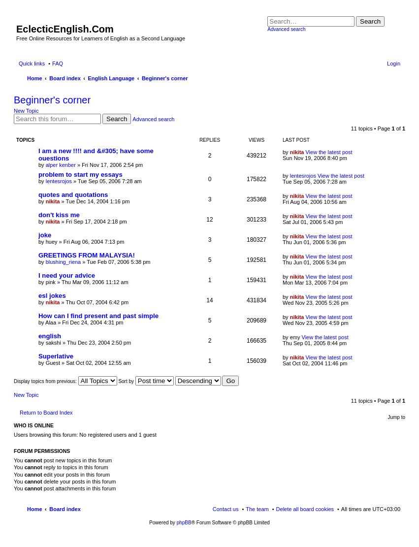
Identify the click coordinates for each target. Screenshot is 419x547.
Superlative (55, 356)
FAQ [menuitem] (57, 63)
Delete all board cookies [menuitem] (305, 509)
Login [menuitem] (393, 63)
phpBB (184, 522)
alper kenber (61, 165)
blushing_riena (63, 262)
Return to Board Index (46, 413)
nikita (297, 152)
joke (44, 235)
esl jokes (52, 295)
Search (370, 21)
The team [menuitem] (257, 509)
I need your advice (66, 275)
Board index (65, 509)
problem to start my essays (80, 174)
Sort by (145, 381)
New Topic (26, 111)
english (49, 336)
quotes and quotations (73, 194)
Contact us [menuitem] (226, 509)
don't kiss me (59, 215)
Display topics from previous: (65, 381)
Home (34, 509)
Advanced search (286, 29)
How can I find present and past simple (98, 316)
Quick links (32, 63)
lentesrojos (59, 181)
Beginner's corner (52, 100)
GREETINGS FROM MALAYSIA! (86, 255)
